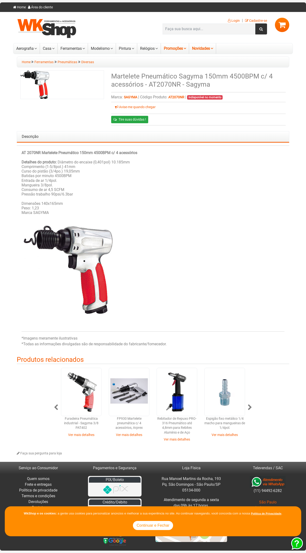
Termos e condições (38, 496)
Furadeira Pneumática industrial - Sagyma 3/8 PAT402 (81, 423)
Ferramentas (71, 48)
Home (19, 7)
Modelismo (100, 48)
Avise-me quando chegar (135, 107)
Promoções (173, 48)
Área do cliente (40, 7)
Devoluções (38, 501)
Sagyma (130, 97)
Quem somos (38, 478)
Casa (47, 48)
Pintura (125, 48)
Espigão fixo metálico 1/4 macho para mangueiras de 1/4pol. (224, 423)
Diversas (87, 62)
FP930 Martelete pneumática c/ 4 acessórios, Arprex (129, 423)
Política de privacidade (38, 490)
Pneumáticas (67, 62)
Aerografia (25, 48)
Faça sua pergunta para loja (39, 453)
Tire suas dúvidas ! (129, 119)
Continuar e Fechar (153, 525)
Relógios (147, 48)
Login (234, 21)
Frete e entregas (38, 484)
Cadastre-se (256, 21)
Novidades (201, 48)
